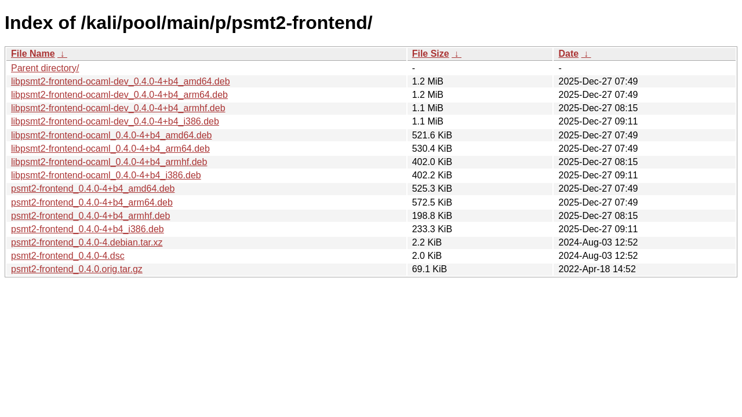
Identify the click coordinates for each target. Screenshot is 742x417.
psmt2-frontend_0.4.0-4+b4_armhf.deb (90, 216)
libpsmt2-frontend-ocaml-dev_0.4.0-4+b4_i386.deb (115, 121)
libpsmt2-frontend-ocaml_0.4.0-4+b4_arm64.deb (110, 148)
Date (568, 53)
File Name (33, 53)
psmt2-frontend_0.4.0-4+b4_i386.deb (87, 229)
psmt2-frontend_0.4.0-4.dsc (68, 256)
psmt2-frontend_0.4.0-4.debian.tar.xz (87, 242)
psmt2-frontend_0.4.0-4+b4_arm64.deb (92, 202)
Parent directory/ (45, 68)
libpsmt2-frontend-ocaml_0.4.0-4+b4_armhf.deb (109, 162)
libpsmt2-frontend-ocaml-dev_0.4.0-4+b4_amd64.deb (120, 81)
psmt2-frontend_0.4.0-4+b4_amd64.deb (92, 188)
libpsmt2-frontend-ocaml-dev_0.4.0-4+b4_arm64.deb (119, 95)
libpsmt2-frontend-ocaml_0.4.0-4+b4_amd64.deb (111, 135)
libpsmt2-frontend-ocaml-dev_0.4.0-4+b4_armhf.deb (118, 108)
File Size (430, 53)
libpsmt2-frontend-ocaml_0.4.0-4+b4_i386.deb (106, 175)
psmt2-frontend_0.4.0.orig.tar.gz (77, 269)
